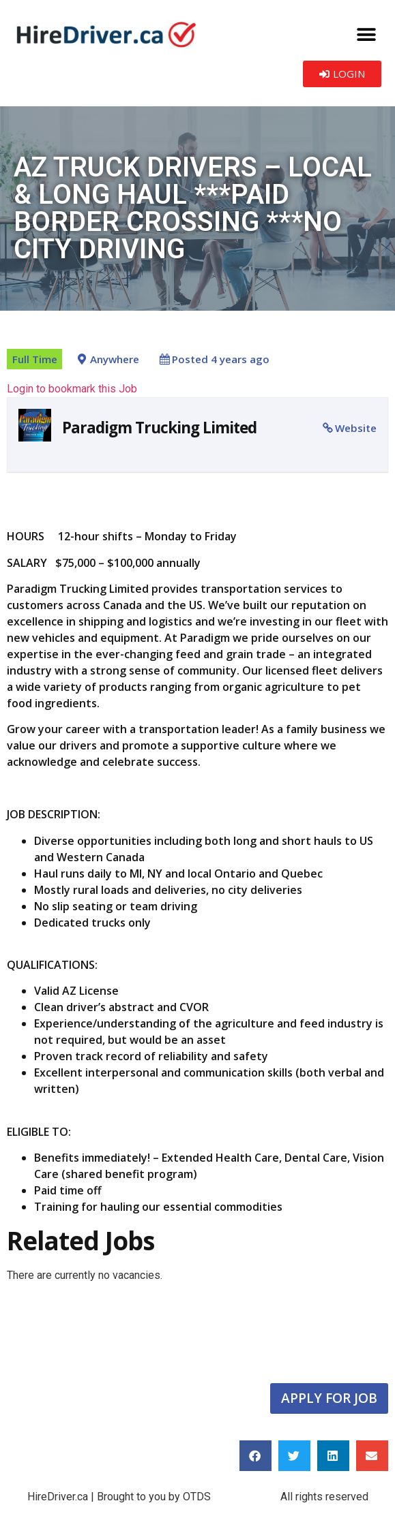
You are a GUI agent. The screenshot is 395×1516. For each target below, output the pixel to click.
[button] (366, 34)
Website (356, 428)
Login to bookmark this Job (72, 388)
